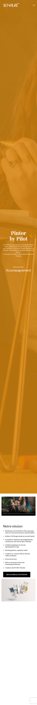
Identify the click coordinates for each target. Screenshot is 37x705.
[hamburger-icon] (34, 5)
